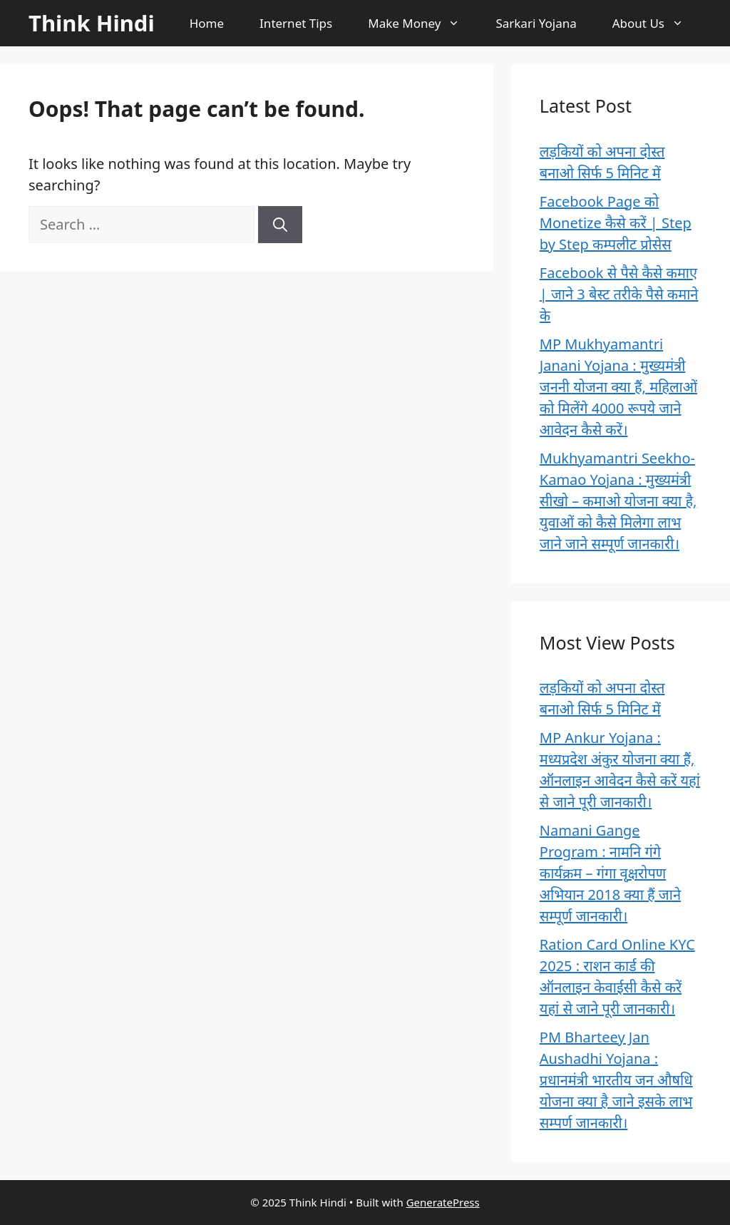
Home (207, 23)
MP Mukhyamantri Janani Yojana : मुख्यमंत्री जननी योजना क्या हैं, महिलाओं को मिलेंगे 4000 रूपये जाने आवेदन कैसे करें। (618, 386)
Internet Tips (295, 23)
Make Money (423, 23)
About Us (656, 23)
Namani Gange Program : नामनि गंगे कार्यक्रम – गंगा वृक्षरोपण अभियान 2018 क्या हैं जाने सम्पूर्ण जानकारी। (610, 873)
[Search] (280, 224)
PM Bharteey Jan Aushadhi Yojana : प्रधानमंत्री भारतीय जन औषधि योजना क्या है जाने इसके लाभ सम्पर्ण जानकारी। (616, 1079)
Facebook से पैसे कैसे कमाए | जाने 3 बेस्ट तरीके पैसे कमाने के (619, 294)
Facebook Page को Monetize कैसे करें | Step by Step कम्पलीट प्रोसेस (616, 223)
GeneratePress (443, 1202)
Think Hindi (92, 23)
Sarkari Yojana (535, 23)
